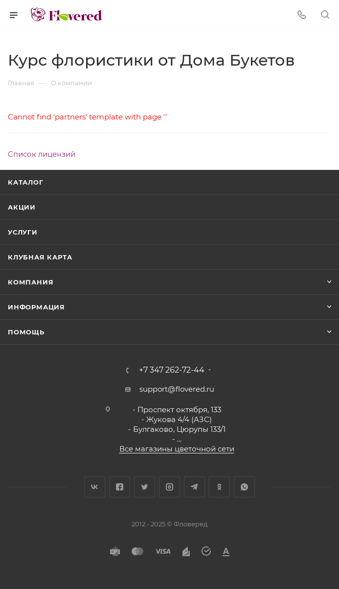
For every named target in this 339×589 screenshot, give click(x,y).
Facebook (119, 486)
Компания (30, 282)
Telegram (194, 486)
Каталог (26, 182)
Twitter (144, 486)
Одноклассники (219, 486)
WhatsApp (244, 486)
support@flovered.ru (176, 389)
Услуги (23, 232)
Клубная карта (40, 257)
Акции (22, 207)
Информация (36, 307)
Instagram (169, 486)
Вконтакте (94, 486)
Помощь (26, 332)
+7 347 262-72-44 (171, 370)
